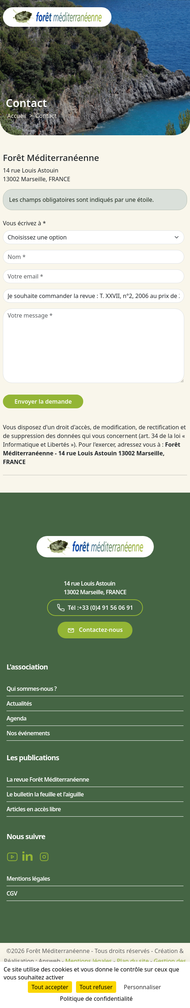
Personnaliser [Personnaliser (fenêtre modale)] (142, 987)
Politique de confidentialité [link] (96, 999)
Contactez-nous (95, 630)
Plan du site (133, 961)
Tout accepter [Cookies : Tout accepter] (49, 987)
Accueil (16, 116)
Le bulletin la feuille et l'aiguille (45, 794)
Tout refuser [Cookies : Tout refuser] (96, 987)
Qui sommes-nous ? (31, 689)
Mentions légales (28, 878)
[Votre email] (93, 276)
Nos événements (28, 733)
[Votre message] (93, 346)
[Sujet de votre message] (93, 296)
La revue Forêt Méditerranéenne (48, 779)
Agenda (16, 718)
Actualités (19, 703)
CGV (12, 893)
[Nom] (93, 257)
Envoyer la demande (43, 401)
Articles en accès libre (34, 809)
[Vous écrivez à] (93, 237)
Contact (45, 116)
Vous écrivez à (24, 223)
